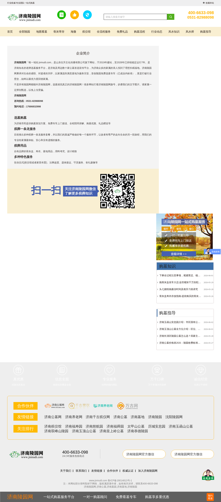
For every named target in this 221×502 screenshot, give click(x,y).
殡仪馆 (86, 31)
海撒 (73, 31)
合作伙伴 (112, 471)
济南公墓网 (52, 417)
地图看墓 (41, 31)
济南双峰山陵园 (56, 431)
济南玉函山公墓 (181, 426)
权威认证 (127, 471)
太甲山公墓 (136, 426)
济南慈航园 (94, 426)
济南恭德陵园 (137, 431)
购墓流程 (139, 31)
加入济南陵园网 (147, 471)
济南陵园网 (76, 84)
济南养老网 (73, 417)
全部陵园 (24, 31)
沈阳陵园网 (174, 417)
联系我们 (81, 471)
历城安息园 (156, 426)
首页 (10, 31)
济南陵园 (155, 417)
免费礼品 (122, 31)
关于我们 (65, 471)
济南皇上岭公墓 (112, 431)
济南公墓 (120, 417)
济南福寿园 (73, 426)
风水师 (190, 31)
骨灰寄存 (58, 31)
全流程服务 (104, 31)
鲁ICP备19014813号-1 (120, 480)
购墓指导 (205, 31)
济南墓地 (138, 417)
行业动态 (156, 31)
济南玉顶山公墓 (84, 431)
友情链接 (96, 471)
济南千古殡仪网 (98, 417)
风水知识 (173, 31)
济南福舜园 (115, 426)
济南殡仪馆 (52, 426)
